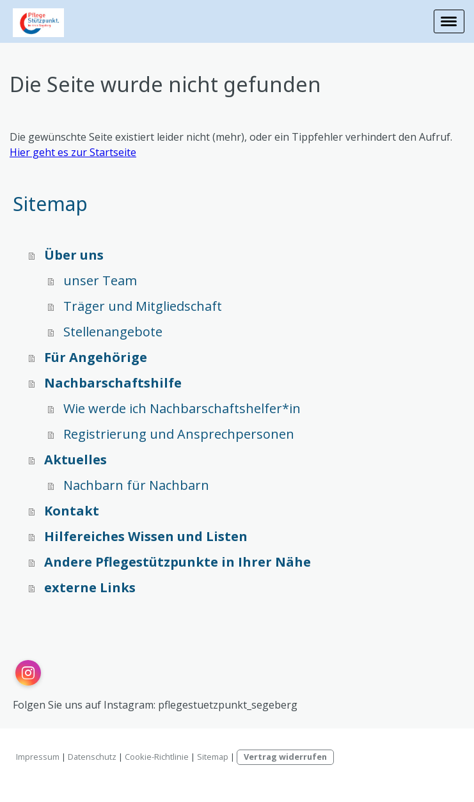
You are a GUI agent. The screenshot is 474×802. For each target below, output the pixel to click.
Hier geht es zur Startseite (73, 152)
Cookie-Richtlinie (157, 756)
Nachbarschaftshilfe (113, 382)
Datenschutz (92, 756)
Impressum (37, 756)
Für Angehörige (95, 357)
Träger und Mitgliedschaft (142, 306)
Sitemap (212, 756)
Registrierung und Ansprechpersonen (178, 434)
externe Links (90, 587)
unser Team (100, 280)
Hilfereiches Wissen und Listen (146, 536)
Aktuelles (75, 459)
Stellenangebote (112, 331)
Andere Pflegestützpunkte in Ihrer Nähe (177, 561)
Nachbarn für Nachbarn (136, 485)
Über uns (74, 254)
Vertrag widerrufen (285, 756)
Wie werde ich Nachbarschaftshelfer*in (182, 408)
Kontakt (71, 510)
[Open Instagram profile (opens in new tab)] (28, 673)
